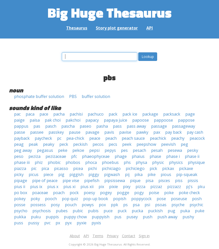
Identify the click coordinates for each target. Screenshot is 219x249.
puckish (155, 211)
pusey (132, 217)
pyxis (96, 223)
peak (33, 144)
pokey (20, 198)
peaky (48, 144)
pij (127, 174)
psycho (20, 211)
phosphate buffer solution (39, 96)
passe (19, 132)
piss (179, 180)
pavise (125, 132)
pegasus (45, 150)
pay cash (195, 132)
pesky (192, 150)
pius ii (19, 186)
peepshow (146, 144)
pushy (188, 217)
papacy (92, 120)
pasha (102, 126)
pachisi (76, 114)
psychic (196, 204)
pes (124, 150)
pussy (33, 223)
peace (94, 138)
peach (111, 138)
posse (19, 204)
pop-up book (95, 198)
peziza (34, 156)
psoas (160, 204)
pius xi (69, 186)
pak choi (53, 120)
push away (167, 217)
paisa (35, 120)
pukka (20, 217)
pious (166, 174)
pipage (20, 180)
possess (38, 204)
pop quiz (70, 198)
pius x (52, 186)
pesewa (175, 150)
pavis (109, 132)
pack (113, 114)
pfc (74, 156)
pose (161, 198)
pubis (93, 211)
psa (136, 204)
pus (117, 217)
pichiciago (111, 168)
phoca (91, 162)
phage (121, 156)
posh (197, 198)
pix (101, 186)
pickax (168, 168)
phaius (138, 156)
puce (108, 211)
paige (19, 120)
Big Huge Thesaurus (109, 12)
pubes (62, 211)
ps (125, 204)
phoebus (110, 162)
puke (199, 211)
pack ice (129, 114)
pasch (50, 126)
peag (19, 144)
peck (63, 144)
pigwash (112, 174)
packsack (171, 114)
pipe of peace (45, 180)
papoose (140, 120)
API (149, 28)
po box (20, 192)
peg (184, 144)
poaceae (40, 192)
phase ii (192, 156)
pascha (68, 126)
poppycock (141, 198)
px (58, 223)
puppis (52, 217)
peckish (80, 144)
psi (147, 204)
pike (152, 174)
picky (19, 174)
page (190, 114)
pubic (78, 211)
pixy (126, 186)
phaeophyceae (96, 156)
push (147, 217)
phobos (73, 162)
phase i (173, 156)
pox (102, 204)
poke (169, 192)
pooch (51, 198)
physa (141, 162)
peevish (168, 144)
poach (59, 192)
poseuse (179, 198)
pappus (21, 126)
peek (127, 144)
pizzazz (174, 186)
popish (119, 198)
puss (18, 223)
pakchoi (73, 120)
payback (22, 138)
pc (59, 138)
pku (201, 186)
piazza (20, 168)
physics (176, 162)
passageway (183, 126)
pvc (47, 223)
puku (36, 217)
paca (30, 114)
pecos (98, 144)
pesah (157, 150)
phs (127, 162)
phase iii (22, 162)
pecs (113, 144)
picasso (61, 168)
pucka (137, 211)
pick (153, 168)
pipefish (91, 180)
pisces (164, 180)
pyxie (81, 223)
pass (117, 126)
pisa (149, 180)
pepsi (94, 150)
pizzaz (156, 186)
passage (159, 126)
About (75, 235)
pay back (173, 132)
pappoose (163, 120)
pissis (193, 180)
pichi (92, 168)
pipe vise (71, 180)
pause (74, 132)
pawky (142, 132)
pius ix (36, 186)
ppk (114, 204)
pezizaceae (56, 156)
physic (158, 162)
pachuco (96, 114)
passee (36, 132)
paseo (85, 126)
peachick (158, 138)
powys (88, 204)
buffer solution (96, 96)
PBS (73, 96)
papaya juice (115, 120)
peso (18, 156)
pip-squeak (186, 174)
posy (55, 204)
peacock (197, 138)
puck (122, 211)
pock (74, 192)
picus (33, 174)
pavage (92, 132)
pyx (68, 223)
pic (33, 168)
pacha (59, 114)
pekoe (78, 150)
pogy (139, 192)
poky (35, 198)
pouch (71, 204)
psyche (178, 204)
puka (185, 211)
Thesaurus (76, 28)
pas (36, 126)
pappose (186, 120)
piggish (76, 174)
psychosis (41, 211)
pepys (110, 150)
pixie (113, 186)
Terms (98, 235)
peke (62, 150)
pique (135, 180)
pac (17, 114)
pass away (136, 126)
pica (45, 168)
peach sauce (133, 138)
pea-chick (75, 138)
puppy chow (75, 217)
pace (43, 114)
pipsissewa (114, 180)
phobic (54, 162)
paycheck (43, 138)
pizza (140, 186)
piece (48, 174)
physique (196, 162)
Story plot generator (117, 28)
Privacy (112, 235)
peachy (178, 138)
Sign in (144, 235)
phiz (39, 162)
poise (154, 192)
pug (171, 211)
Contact (128, 235)
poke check (189, 192)
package (150, 114)
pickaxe (186, 168)
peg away (23, 150)
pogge (123, 192)
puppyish (100, 217)
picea (78, 168)
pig (61, 174)
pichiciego (135, 168)
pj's (189, 186)
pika (139, 174)
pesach (139, 150)
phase (155, 156)
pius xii (87, 186)
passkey (56, 132)
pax (156, 132)
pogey (106, 192)
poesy (89, 192)
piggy (94, 174)
